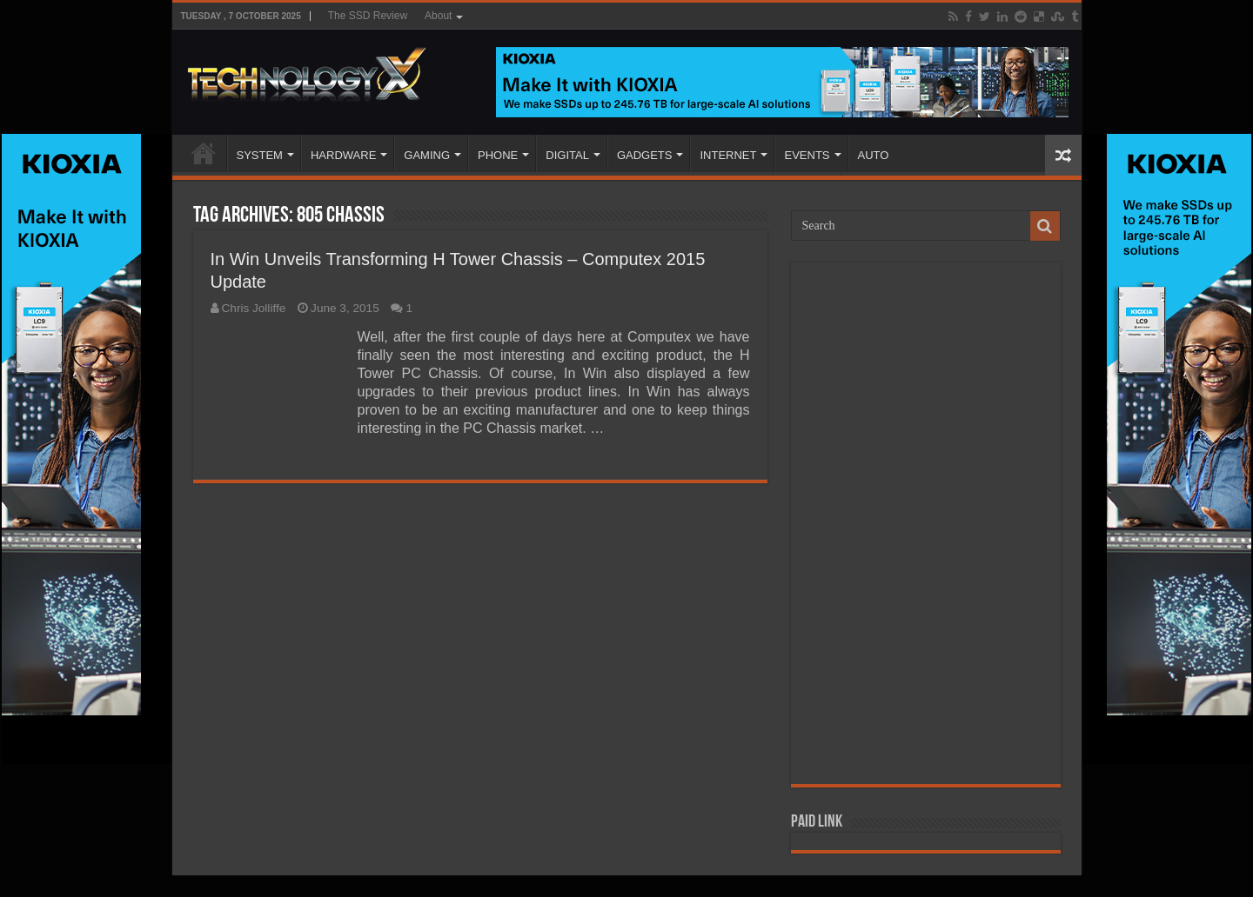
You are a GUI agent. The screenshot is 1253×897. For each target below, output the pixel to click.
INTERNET (728, 155)
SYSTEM (260, 155)
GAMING (427, 155)
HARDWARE (343, 155)
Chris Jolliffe (254, 308)
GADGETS (645, 155)
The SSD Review (367, 16)
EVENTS (806, 155)
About (438, 16)
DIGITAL (567, 155)
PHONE (498, 155)
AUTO (873, 155)
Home (203, 153)
